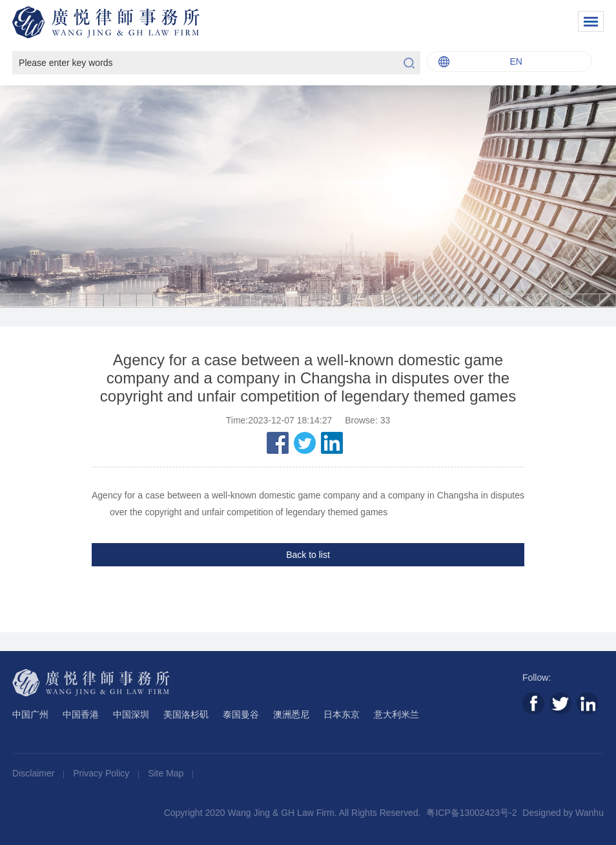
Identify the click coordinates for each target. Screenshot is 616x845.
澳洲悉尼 (291, 714)
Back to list (308, 555)
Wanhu (589, 813)
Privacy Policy (102, 773)
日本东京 (341, 714)
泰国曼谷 (241, 714)
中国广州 (30, 714)
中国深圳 (131, 714)
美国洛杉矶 (186, 714)
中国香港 (81, 714)
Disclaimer (34, 773)
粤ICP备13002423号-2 (471, 813)
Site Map (167, 773)
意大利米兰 (396, 714)
